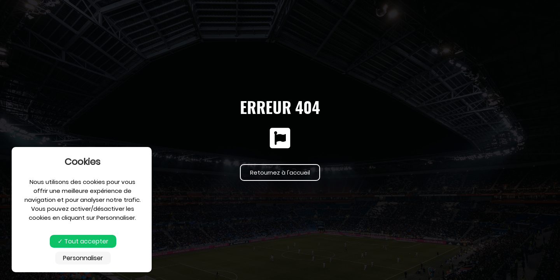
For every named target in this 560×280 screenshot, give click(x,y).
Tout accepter (83, 241)
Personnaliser (83, 258)
